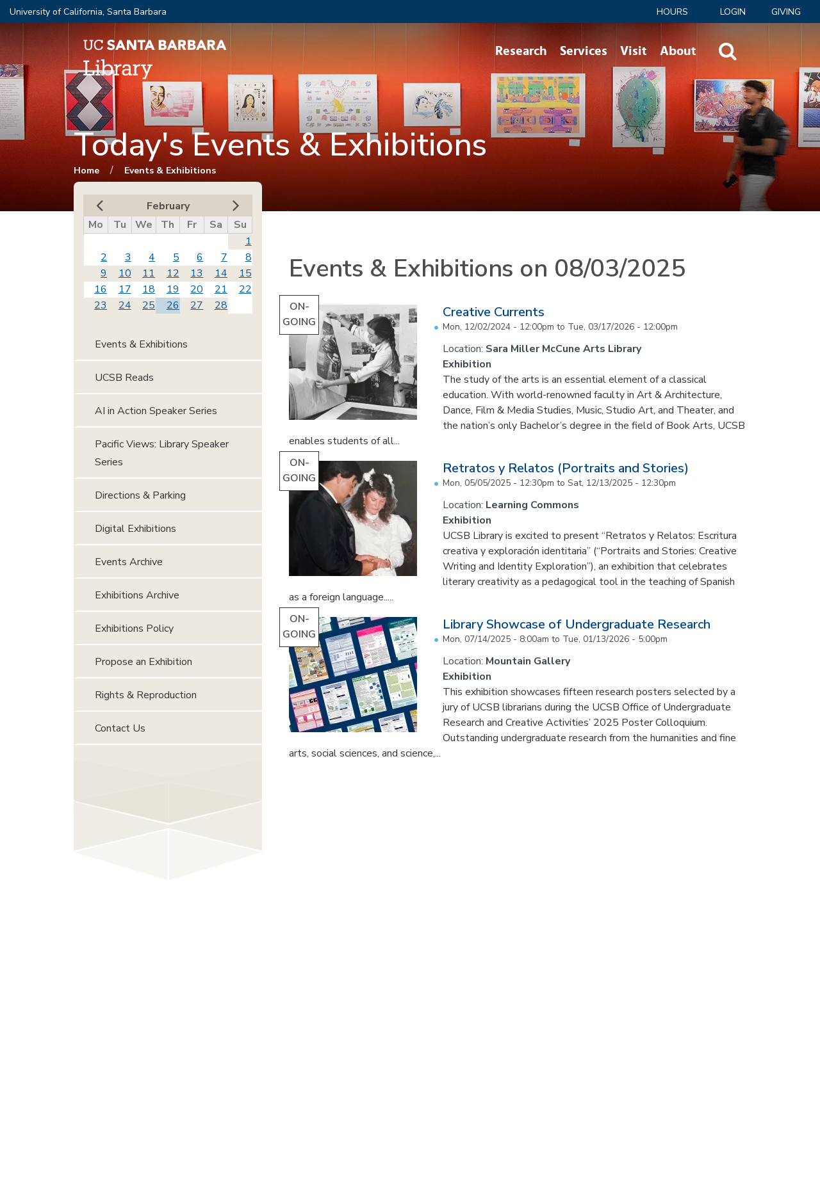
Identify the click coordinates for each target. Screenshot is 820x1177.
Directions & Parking (140, 495)
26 (173, 305)
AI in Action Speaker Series (156, 411)
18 (148, 289)
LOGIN (733, 12)
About (678, 51)
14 (221, 273)
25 (148, 305)
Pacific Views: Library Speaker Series (162, 453)
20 (196, 289)
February (168, 206)
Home (86, 170)
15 (245, 273)
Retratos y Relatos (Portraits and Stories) (566, 468)
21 (221, 289)
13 (196, 273)
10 (125, 273)
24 (125, 305)
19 (173, 289)
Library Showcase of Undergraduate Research (576, 624)
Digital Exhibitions (135, 529)
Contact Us (120, 728)
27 (196, 305)
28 (221, 305)
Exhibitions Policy (134, 628)
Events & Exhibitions (170, 170)
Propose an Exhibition (143, 662)
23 (100, 305)
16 (100, 289)
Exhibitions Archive (137, 595)
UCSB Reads (124, 378)
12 (173, 273)
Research (521, 51)
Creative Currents (494, 312)
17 (125, 289)
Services (583, 51)
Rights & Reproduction (146, 695)
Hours (672, 12)
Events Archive (129, 562)
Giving (786, 12)
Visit (633, 51)
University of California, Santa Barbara (88, 12)
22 (245, 289)
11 (148, 273)
